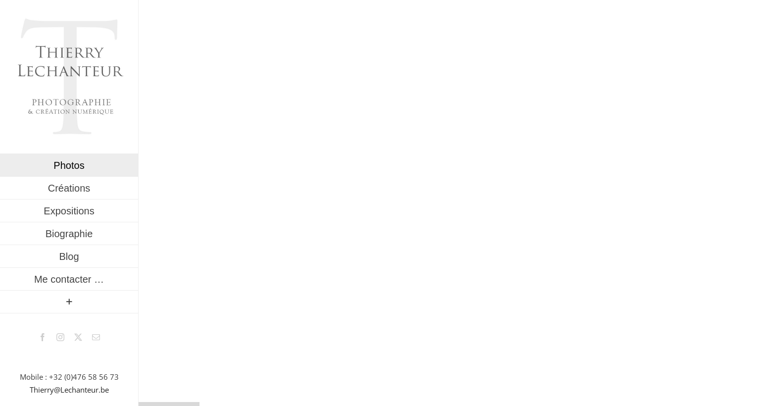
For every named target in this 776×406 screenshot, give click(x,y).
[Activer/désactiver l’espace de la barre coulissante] (69, 302)
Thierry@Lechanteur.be (69, 390)
